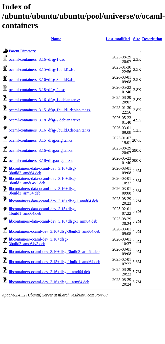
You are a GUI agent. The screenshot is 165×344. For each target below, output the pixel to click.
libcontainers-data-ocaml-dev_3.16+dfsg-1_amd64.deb (53, 201)
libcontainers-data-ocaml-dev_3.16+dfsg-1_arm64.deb (53, 221)
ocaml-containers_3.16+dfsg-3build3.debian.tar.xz (50, 130)
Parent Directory (22, 51)
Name (56, 39)
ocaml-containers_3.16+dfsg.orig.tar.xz (41, 150)
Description (152, 39)
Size (136, 39)
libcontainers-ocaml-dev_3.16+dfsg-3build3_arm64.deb (54, 251)
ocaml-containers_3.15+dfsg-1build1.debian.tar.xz (50, 110)
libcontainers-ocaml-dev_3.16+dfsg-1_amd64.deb (49, 272)
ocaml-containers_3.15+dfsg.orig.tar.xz (41, 140)
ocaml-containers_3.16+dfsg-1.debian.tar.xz (44, 100)
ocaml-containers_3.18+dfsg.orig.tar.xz (41, 160)
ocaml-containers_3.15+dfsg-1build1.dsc (42, 69)
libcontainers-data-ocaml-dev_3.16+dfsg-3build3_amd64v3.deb (42, 180)
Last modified (118, 39)
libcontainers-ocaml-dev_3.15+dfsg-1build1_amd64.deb (54, 262)
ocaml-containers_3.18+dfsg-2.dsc (37, 90)
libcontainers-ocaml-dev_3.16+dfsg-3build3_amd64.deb (54, 231)
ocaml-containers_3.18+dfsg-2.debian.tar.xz (44, 120)
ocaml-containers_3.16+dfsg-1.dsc (37, 59)
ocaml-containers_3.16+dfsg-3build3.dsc (42, 79)
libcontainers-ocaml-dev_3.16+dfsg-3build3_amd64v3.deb (38, 241)
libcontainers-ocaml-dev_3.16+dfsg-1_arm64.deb (49, 282)
